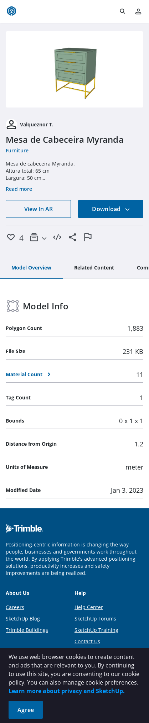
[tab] (31, 268)
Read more (19, 188)
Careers (15, 607)
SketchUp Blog (23, 618)
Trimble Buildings (27, 630)
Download (111, 209)
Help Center (88, 607)
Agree (25, 710)
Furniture (17, 150)
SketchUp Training (96, 630)
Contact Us (87, 641)
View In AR (38, 209)
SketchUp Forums (95, 618)
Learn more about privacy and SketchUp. (67, 691)
